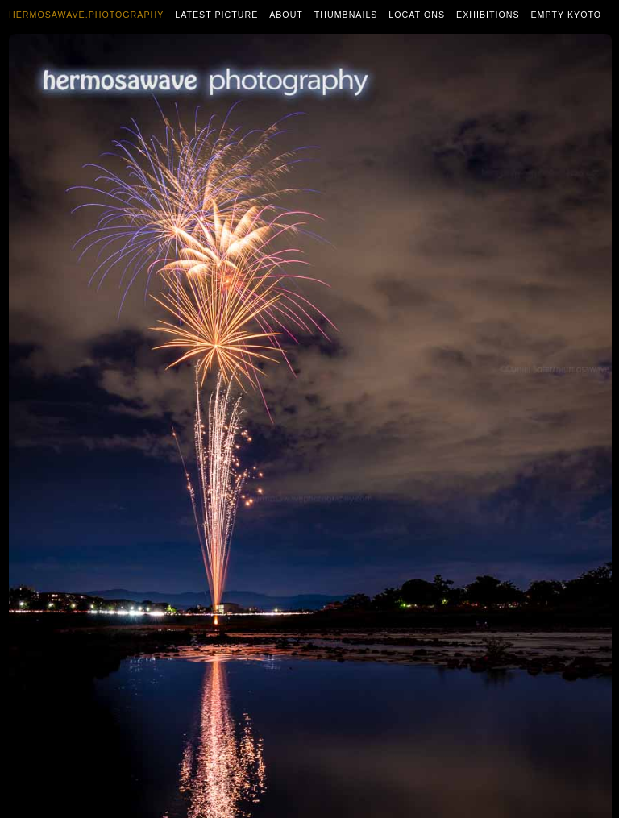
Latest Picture (216, 14)
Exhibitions (488, 14)
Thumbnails (346, 14)
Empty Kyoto (565, 14)
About (286, 14)
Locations (416, 14)
